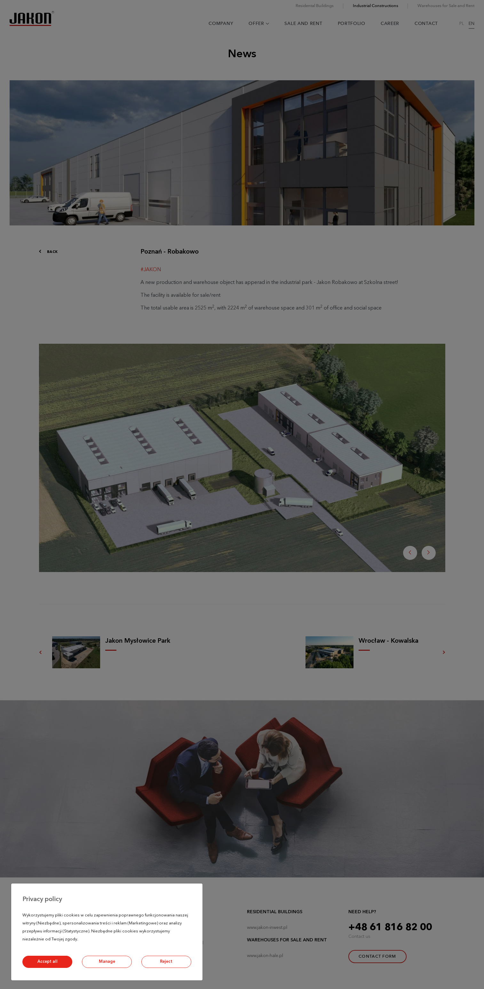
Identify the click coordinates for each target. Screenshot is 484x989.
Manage (107, 962)
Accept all (47, 962)
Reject (166, 962)
